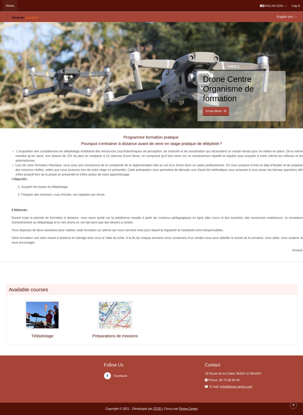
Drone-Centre (188, 408)
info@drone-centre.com (236, 386)
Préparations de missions (115, 336)
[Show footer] (293, 405)
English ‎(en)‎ (285, 16)
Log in (296, 5)
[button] (273, 6)
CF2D (157, 408)
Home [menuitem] (10, 5)
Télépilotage (42, 336)
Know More (216, 111)
